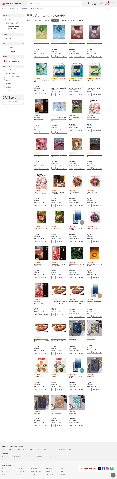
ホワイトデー (72, 445)
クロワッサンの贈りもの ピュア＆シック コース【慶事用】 (41, 191)
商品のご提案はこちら (53, 478)
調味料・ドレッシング (36, 467)
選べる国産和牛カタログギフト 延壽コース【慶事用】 (41, 117)
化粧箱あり (8, 87)
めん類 (3, 470)
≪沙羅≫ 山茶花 (72, 336)
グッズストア (39, 452)
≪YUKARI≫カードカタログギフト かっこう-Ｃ (77, 374)
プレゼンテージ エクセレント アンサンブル (41, 154)
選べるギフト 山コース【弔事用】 (77, 43)
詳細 (36, 56)
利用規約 (4, 478)
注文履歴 (94, 5)
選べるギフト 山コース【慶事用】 (41, 43)
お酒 (62, 467)
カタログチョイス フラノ (75, 79)
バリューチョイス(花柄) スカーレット (76, 191)
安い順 (81, 20)
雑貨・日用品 (19, 470)
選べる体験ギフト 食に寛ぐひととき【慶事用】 (58, 191)
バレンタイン (62, 445)
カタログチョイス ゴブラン (57, 79)
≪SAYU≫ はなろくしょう (75, 411)
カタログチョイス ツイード (93, 79)
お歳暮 (38, 445)
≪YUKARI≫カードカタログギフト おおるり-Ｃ (95, 299)
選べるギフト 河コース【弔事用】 (94, 43)
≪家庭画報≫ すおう (55, 373)
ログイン (88, 5)
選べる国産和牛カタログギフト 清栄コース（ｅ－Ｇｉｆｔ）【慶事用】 (41, 338)
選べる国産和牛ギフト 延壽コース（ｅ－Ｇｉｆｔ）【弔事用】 (77, 299)
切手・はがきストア (6, 452)
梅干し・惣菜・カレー (6, 467)
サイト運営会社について (12, 478)
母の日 (3, 445)
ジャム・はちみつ (20, 467)
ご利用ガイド (4, 475)
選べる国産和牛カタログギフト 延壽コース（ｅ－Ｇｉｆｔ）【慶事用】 (58, 338)
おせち (45, 445)
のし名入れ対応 (9, 73)
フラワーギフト (49, 470)
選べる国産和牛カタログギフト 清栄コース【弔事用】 (41, 299)
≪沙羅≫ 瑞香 (37, 411)
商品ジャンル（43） (9, 19)
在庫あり (7, 38)
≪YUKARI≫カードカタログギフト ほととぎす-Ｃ (77, 227)
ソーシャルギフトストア (51, 452)
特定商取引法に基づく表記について (27, 478)
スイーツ (33, 470)
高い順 (73, 20)
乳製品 (62, 464)
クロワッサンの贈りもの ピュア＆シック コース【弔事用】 (94, 117)
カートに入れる (44, 56)
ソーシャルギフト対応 (11, 90)
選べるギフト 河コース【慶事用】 (59, 43)
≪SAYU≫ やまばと (91, 336)
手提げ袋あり (9, 84)
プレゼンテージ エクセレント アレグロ (76, 154)
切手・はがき (4, 464)
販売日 (64, 20)
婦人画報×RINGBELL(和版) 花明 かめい (77, 263)
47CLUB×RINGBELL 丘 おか (40, 227)
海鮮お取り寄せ (19, 464)
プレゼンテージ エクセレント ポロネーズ (41, 79)
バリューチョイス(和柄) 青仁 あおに (59, 154)
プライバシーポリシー (41, 478)
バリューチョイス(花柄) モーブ (94, 227)
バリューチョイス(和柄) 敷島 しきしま (94, 154)
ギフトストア (17, 452)
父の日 (18, 445)
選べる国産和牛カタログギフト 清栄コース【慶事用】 (58, 263)
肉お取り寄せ (34, 464)
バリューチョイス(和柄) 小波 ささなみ (76, 117)
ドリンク (48, 467)
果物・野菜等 (49, 464)
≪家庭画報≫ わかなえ (39, 373)
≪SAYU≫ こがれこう (56, 411)
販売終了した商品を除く (12, 61)
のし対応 (7, 70)
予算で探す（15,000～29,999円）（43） (14, 28)
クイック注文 (100, 5)
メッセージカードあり (11, 77)
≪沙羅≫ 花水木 (90, 373)
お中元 (24, 445)
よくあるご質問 (12, 475)
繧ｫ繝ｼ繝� (107, 5)
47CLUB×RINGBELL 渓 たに (58, 227)
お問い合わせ (20, 475)
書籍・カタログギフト (66, 470)
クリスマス (53, 445)
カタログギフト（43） (12, 23)
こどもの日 (10, 445)
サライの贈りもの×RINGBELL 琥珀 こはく (94, 263)
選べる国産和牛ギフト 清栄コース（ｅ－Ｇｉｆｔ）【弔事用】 (59, 299)
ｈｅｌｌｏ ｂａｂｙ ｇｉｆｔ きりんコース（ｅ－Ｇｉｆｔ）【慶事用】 (59, 118)
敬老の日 (32, 445)
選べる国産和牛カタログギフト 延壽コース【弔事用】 (41, 263)
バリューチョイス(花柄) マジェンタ (94, 191)
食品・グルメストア (28, 452)
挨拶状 (7, 80)
